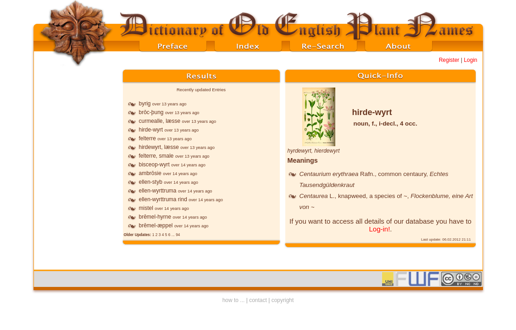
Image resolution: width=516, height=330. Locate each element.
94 (178, 234)
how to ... (233, 300)
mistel (146, 208)
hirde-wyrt (151, 129)
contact (258, 300)
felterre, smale (156, 156)
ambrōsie (150, 173)
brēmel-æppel (156, 225)
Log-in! (379, 229)
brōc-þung (151, 112)
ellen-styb (150, 182)
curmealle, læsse (160, 121)
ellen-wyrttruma (158, 190)
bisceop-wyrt (154, 164)
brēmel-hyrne (155, 217)
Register (449, 60)
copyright (283, 300)
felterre (147, 138)
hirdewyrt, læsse (159, 147)
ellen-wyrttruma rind (163, 199)
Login (470, 60)
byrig (145, 103)
